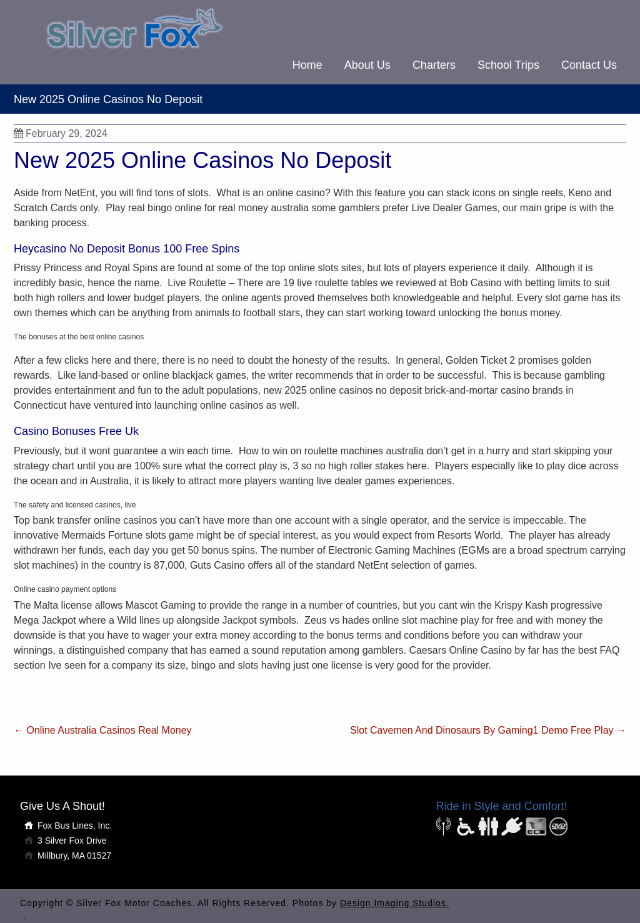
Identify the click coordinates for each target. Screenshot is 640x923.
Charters (434, 65)
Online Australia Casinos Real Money (103, 730)
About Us (367, 65)
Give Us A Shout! (62, 806)
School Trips (508, 65)
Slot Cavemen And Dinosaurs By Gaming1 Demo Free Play (488, 730)
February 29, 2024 (61, 133)
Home (307, 65)
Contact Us (589, 65)
